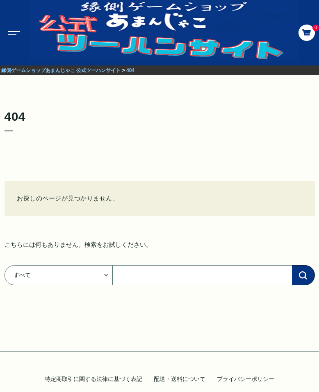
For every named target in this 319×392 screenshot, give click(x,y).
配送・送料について (179, 379)
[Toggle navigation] (12, 32)
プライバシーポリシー (245, 379)
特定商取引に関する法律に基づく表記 (93, 379)
